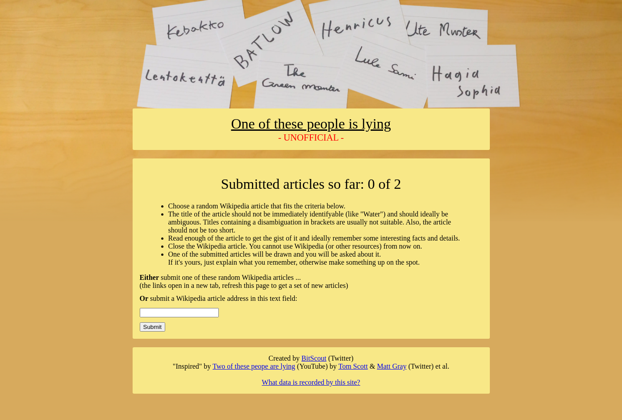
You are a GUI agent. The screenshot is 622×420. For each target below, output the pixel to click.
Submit (152, 327)
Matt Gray (391, 366)
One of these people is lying (311, 124)
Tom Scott (353, 366)
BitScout (313, 358)
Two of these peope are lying (254, 366)
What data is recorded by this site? (311, 382)
